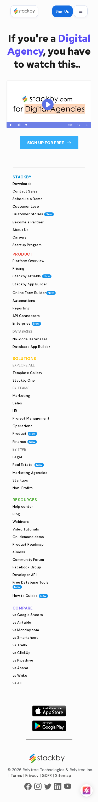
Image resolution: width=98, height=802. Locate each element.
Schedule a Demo (28, 199)
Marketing (21, 395)
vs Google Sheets (28, 615)
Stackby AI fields (32, 276)
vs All (17, 683)
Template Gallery (27, 373)
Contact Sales (25, 191)
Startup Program (27, 245)
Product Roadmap (28, 544)
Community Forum (28, 559)
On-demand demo (28, 537)
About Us (20, 230)
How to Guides (30, 596)
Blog (16, 514)
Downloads (22, 184)
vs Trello (20, 645)
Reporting (21, 308)
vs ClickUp (22, 653)
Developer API (25, 575)
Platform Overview (28, 261)
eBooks (19, 552)
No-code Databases (30, 339)
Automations (24, 300)
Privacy (32, 775)
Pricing (19, 268)
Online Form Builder (34, 293)
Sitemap (63, 775)
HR (15, 411)
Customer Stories (33, 214)
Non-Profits (23, 488)
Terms (16, 775)
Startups (20, 480)
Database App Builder (31, 346)
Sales (17, 403)
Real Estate (28, 464)
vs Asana (20, 668)
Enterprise (27, 323)
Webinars (21, 521)
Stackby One (24, 380)
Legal (17, 457)
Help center (23, 506)
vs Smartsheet (25, 637)
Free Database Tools (31, 584)
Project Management (31, 418)
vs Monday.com (26, 630)
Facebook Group (27, 567)
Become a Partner (28, 222)
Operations (22, 426)
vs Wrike (20, 675)
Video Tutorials (26, 529)
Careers (20, 237)
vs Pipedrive (23, 660)
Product (25, 433)
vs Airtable (22, 622)
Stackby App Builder (30, 284)
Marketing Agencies (30, 473)
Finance (25, 441)
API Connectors (26, 316)
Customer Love (26, 206)
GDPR (47, 775)
